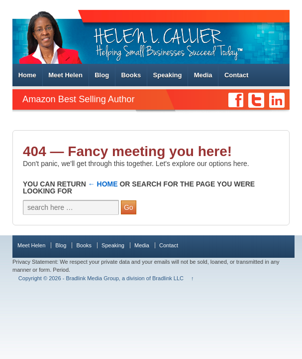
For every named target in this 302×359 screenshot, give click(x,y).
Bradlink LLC (168, 278)
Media (203, 75)
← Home (103, 184)
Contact (236, 75)
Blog (102, 75)
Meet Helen (65, 75)
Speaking (167, 75)
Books (131, 75)
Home (27, 75)
